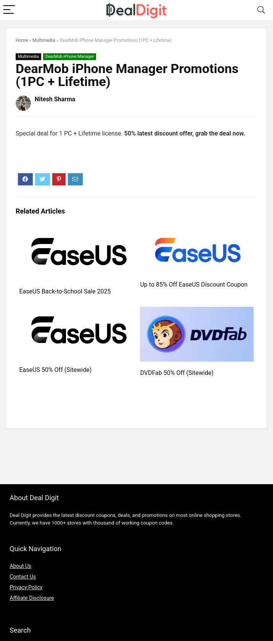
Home (22, 40)
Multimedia (43, 40)
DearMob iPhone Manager (69, 56)
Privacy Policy (26, 587)
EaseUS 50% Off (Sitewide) (55, 369)
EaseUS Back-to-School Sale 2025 (65, 291)
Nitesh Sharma (55, 99)
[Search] (261, 10)
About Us (20, 566)
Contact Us (23, 577)
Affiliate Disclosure (32, 598)
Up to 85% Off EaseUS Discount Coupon (193, 284)
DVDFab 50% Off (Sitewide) (177, 372)
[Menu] (9, 10)
